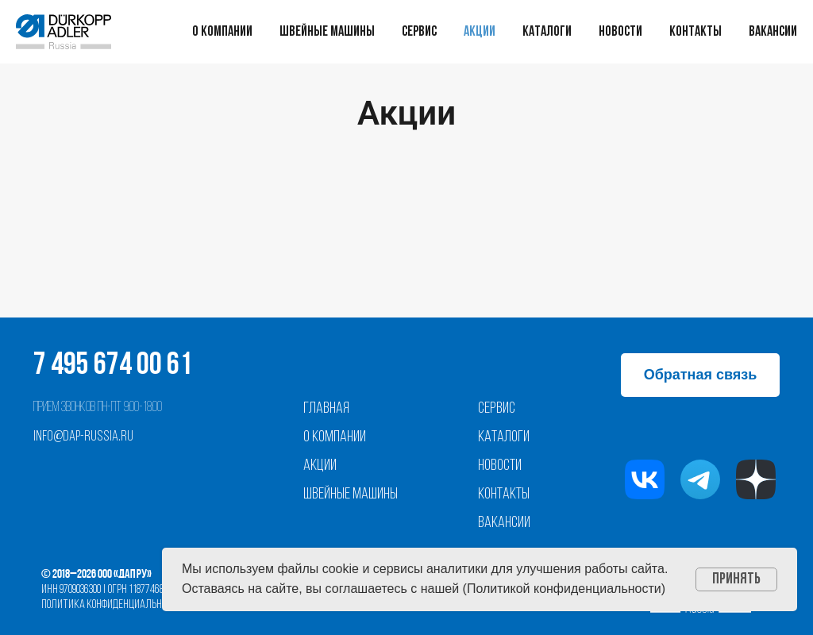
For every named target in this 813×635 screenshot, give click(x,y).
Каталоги (547, 32)
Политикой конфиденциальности (564, 588)
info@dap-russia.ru (83, 436)
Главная (326, 409)
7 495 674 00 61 (112, 366)
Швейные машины (327, 32)
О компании (222, 32)
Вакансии (773, 32)
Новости (620, 32)
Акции (479, 32)
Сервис (419, 32)
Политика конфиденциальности (111, 604)
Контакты (695, 32)
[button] (700, 375)
